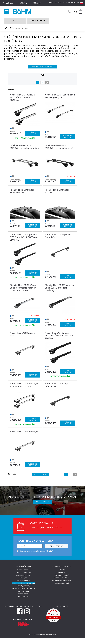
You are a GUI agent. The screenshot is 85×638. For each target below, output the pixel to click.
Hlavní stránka (23, 3)
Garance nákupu (23, 570)
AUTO (15, 21)
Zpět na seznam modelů (42, 67)
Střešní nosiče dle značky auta (23, 583)
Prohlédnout (42, 502)
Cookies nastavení (62, 583)
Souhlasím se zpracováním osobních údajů (35, 551)
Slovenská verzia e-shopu (61, 580)
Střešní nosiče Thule (61, 578)
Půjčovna (62, 3)
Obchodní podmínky (37, 3)
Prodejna (53, 3)
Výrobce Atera (23, 591)
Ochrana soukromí (61, 575)
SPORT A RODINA (38, 21)
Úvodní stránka (6, 28)
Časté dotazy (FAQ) (23, 575)
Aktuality (62, 570)
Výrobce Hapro (23, 596)
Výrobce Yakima (23, 594)
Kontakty (72, 3)
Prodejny (23, 578)
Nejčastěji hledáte (23, 580)
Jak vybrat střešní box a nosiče (23, 588)
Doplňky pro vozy (23, 586)
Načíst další (40, 474)
